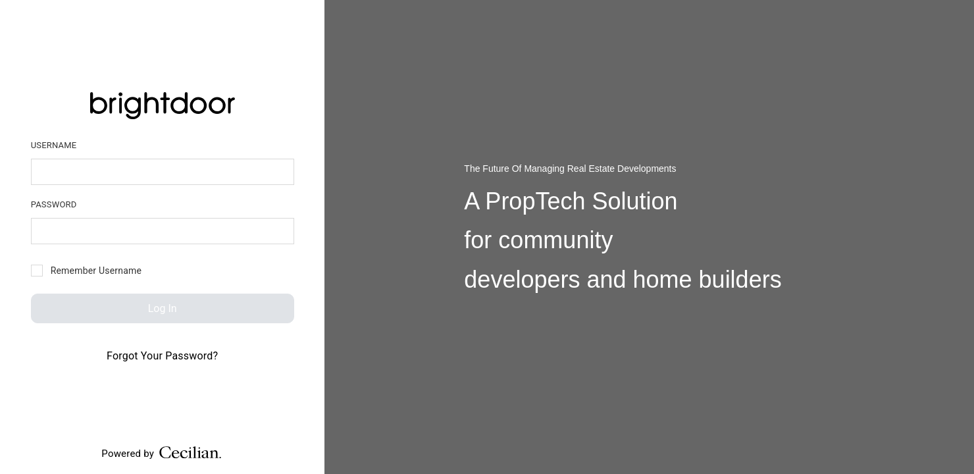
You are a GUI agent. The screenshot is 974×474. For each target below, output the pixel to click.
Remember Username (86, 271)
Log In (162, 308)
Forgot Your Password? (162, 356)
